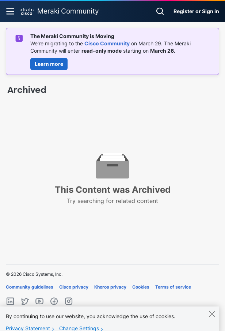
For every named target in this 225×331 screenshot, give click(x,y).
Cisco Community (107, 43)
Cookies (140, 287)
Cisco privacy (73, 287)
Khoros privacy (110, 287)
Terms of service (173, 287)
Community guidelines (29, 287)
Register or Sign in (196, 11)
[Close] (212, 317)
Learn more (49, 64)
